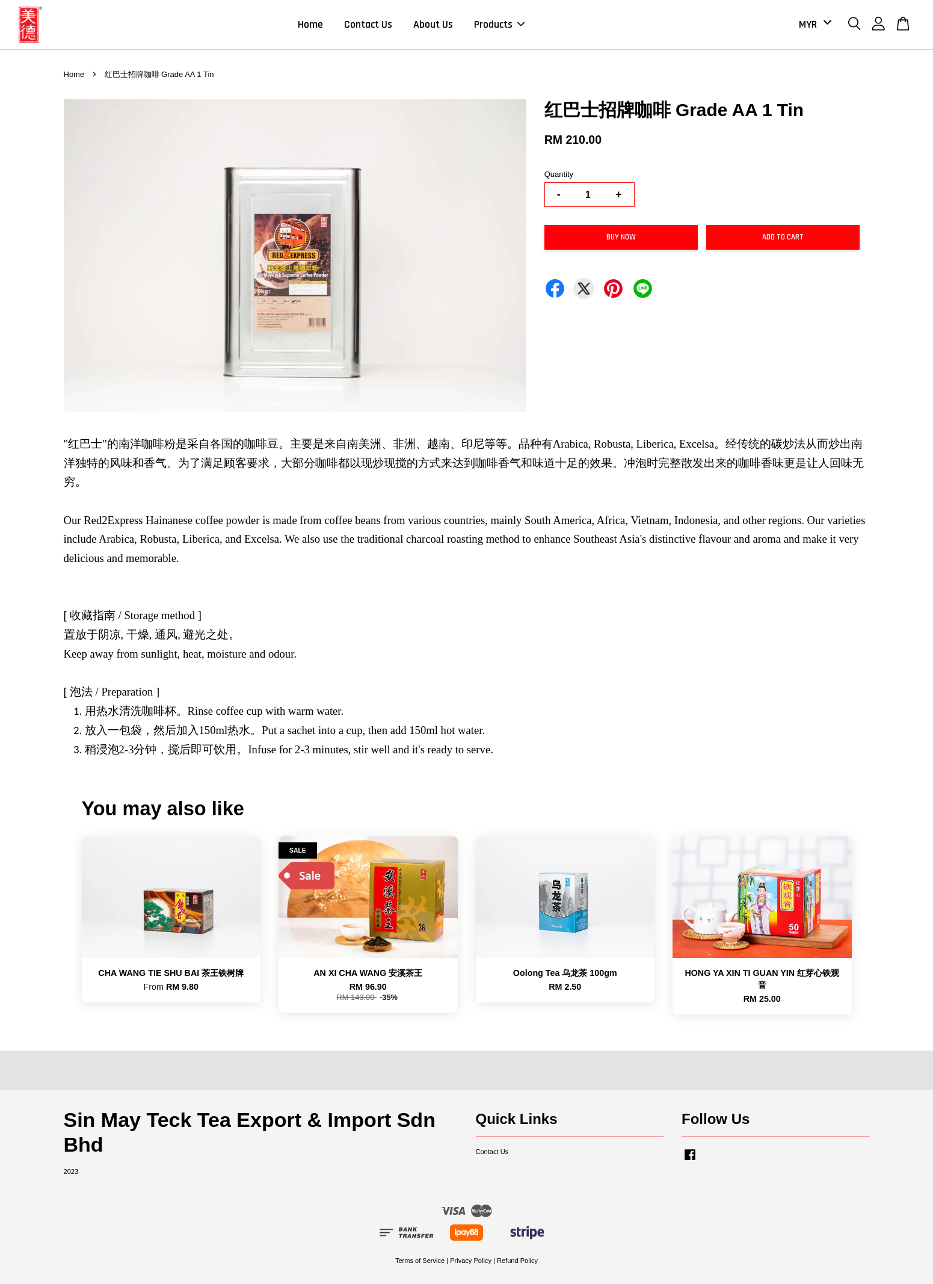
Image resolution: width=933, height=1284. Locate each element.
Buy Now (621, 237)
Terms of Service (420, 1260)
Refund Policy (517, 1260)
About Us (433, 24)
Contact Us (368, 24)
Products (499, 24)
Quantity (558, 174)
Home (310, 24)
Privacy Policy (470, 1260)
